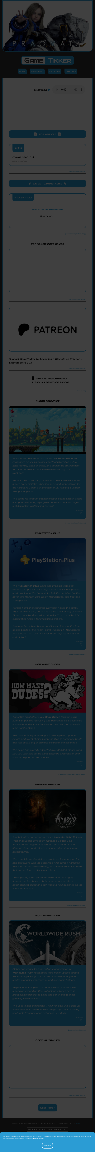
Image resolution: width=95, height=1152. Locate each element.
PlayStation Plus (28, 586)
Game (47, 60)
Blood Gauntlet (67, 458)
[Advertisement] (47, 115)
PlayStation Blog (47, 223)
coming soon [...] (23, 158)
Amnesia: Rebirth (64, 837)
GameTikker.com (65, 1123)
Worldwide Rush (22, 972)
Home (22, 71)
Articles (54, 71)
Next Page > (47, 1108)
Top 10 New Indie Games (47, 244)
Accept (47, 1146)
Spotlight (37, 71)
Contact (71, 71)
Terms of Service (48, 1123)
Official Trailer (48, 1040)
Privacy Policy (38, 1139)
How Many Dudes (49, 717)
